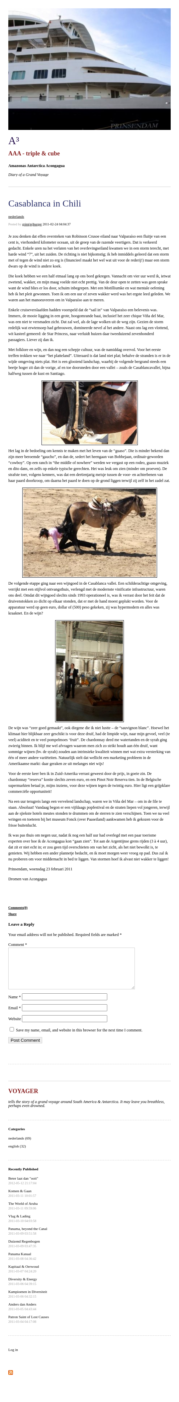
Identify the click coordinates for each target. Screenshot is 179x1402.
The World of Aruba (23, 1213)
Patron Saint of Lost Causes (28, 1327)
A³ (13, 140)
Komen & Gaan (22, 1201)
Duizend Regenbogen (24, 1251)
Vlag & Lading (22, 1226)
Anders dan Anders (22, 1314)
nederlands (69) (19, 1146)
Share (12, 914)
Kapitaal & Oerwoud (23, 1276)
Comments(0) (18, 907)
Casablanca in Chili (44, 203)
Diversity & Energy (22, 1289)
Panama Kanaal (22, 1264)
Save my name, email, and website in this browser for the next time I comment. (79, 1038)
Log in (13, 1358)
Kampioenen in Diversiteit (27, 1302)
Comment (17, 944)
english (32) (17, 1154)
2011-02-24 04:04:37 (56, 224)
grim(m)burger (32, 224)
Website (14, 1026)
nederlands (16, 216)
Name (14, 1005)
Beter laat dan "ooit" (23, 1188)
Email (14, 1016)
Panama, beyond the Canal (27, 1239)
